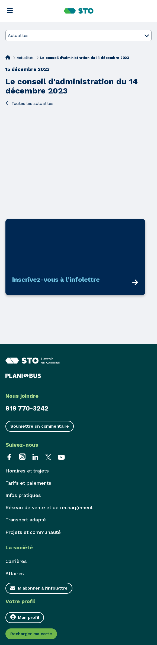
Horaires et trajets (27, 471)
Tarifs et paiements (28, 483)
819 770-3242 (26, 408)
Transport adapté (25, 519)
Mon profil (24, 617)
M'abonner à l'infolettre (43, 588)
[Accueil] (7, 57)
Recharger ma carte (31, 633)
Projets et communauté (33, 532)
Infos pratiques (23, 495)
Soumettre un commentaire (39, 426)
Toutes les (29, 103)
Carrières (16, 561)
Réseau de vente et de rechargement (49, 507)
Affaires (14, 573)
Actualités (25, 58)
